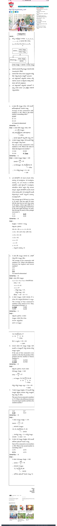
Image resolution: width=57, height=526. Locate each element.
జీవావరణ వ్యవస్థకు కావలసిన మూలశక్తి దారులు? (42, 24)
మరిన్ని (47, 6)
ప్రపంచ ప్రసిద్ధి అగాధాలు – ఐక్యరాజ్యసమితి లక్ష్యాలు (42, 14)
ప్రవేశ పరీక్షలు (32, 6)
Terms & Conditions (46, 525)
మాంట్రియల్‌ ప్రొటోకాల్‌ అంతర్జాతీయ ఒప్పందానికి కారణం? (13, 499)
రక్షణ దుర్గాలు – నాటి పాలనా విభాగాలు (30, 520)
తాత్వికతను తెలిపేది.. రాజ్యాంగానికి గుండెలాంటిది (13, 512)
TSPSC (20, 495)
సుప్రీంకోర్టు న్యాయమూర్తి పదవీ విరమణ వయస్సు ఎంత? (28, 499)
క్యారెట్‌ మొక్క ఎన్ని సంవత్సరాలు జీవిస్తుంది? (41, 12)
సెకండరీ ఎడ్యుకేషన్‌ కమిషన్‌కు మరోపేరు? (13, 520)
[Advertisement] (4, 12)
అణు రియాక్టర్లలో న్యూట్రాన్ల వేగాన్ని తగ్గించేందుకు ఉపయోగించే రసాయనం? (42, 16)
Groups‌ (18, 495)
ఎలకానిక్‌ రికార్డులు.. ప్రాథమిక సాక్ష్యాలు (21, 512)
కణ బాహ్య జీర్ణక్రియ (39, 20)
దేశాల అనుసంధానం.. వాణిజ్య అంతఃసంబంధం (41, 19)
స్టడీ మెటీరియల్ (42, 6)
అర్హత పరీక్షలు (27, 6)
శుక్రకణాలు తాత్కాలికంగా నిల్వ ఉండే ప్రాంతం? (29, 512)
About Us (36, 525)
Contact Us (39, 525)
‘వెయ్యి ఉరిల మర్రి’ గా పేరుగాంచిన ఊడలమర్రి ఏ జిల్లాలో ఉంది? (21, 520)
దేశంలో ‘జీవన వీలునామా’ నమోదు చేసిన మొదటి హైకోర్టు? (42, 10)
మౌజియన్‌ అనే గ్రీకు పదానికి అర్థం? (41, 26)
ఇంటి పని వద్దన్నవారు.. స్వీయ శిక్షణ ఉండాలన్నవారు (41, 22)
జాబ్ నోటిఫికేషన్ (37, 6)
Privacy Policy (42, 525)
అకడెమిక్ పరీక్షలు (21, 6)
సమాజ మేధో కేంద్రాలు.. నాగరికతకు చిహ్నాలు (41, 28)
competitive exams (14, 495)
